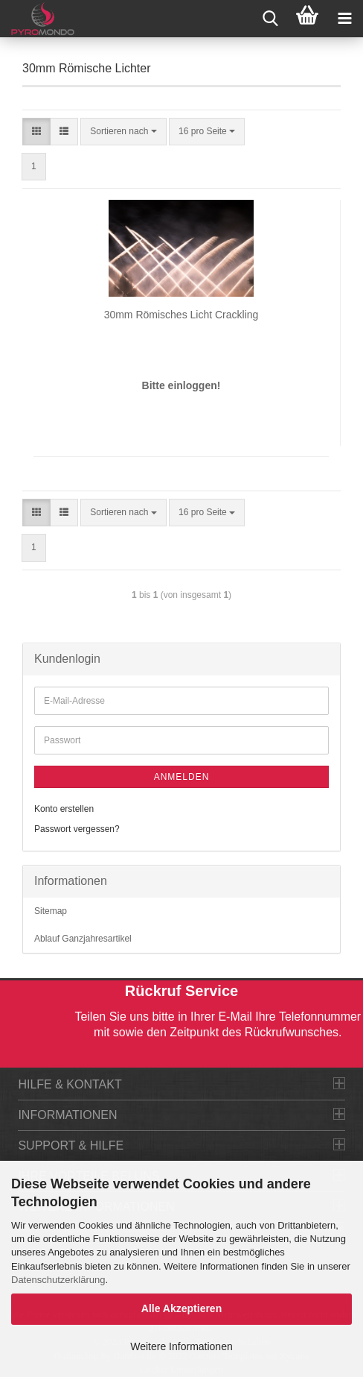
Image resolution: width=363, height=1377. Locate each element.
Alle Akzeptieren (181, 1308)
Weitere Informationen (181, 1346)
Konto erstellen (64, 809)
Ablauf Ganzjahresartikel (83, 938)
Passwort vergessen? (77, 829)
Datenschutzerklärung (58, 1279)
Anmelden (182, 777)
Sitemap (50, 911)
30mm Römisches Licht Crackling (181, 315)
